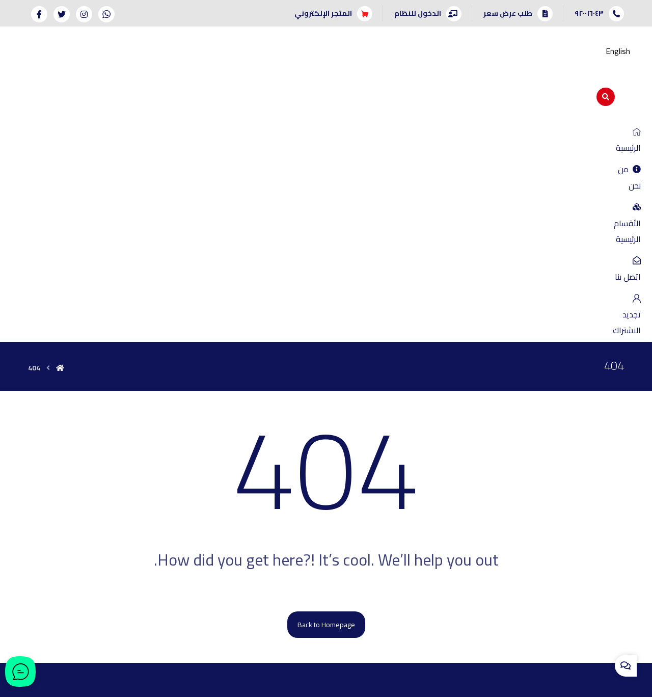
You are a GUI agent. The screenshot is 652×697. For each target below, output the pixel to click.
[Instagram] (84, 14)
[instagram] (338, 597)
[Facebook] (39, 14)
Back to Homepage (326, 356)
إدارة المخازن (601, 521)
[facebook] (291, 597)
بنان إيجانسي (244, 684)
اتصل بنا (143, 478)
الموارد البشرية (599, 535)
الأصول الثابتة (537, 521)
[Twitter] (61, 14)
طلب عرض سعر (70, 478)
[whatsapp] (361, 597)
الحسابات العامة (596, 478)
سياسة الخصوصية (128, 493)
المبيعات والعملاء (593, 507)
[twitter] (314, 597)
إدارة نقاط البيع (536, 507)
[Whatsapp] (106, 14)
